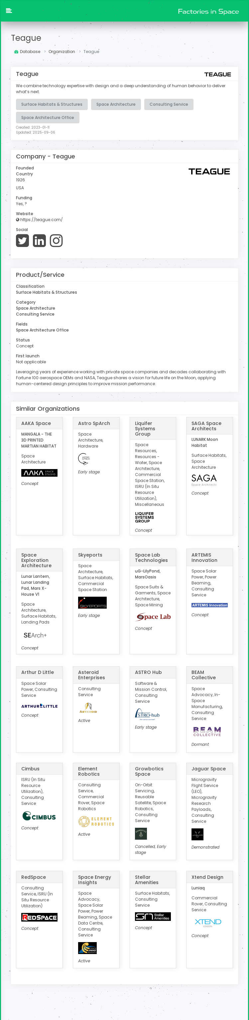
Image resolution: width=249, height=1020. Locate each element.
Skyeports (90, 554)
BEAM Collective (203, 675)
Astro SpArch (94, 422)
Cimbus (30, 768)
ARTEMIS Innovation (204, 557)
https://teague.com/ (39, 219)
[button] (9, 11)
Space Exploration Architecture (36, 559)
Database (27, 51)
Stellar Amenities (147, 879)
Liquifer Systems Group (145, 428)
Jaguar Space (208, 768)
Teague (26, 37)
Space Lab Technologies (151, 557)
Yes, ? (21, 203)
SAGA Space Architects (206, 425)
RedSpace (33, 876)
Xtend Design (207, 876)
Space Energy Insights (94, 879)
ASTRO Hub (148, 672)
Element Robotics (89, 771)
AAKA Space (36, 422)
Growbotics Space (149, 771)
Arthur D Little (37, 672)
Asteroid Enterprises (91, 675)
